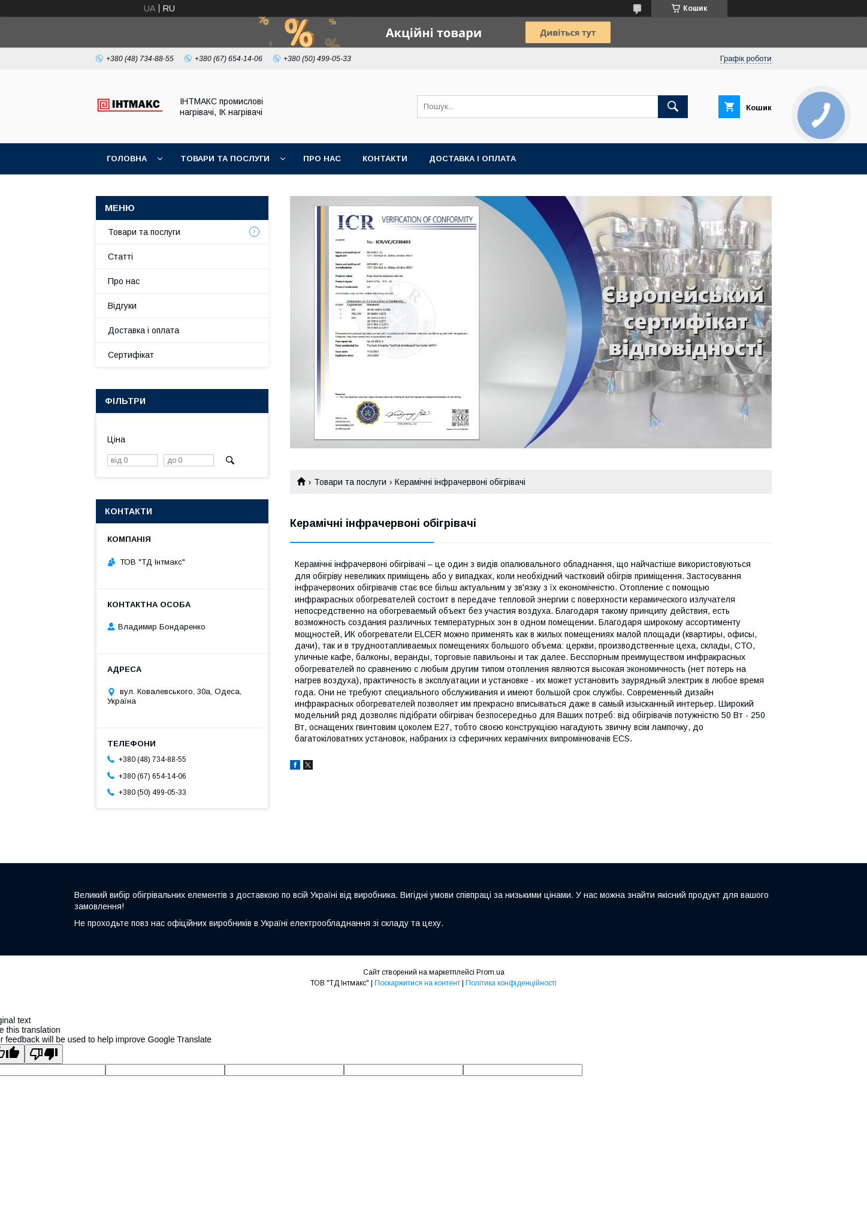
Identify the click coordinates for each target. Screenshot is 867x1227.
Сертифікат (131, 355)
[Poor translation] (44, 1054)
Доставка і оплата (472, 158)
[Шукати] (673, 106)
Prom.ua (490, 972)
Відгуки (122, 305)
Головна (127, 158)
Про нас (322, 158)
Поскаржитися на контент (417, 983)
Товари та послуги (225, 158)
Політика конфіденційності (511, 983)
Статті (120, 256)
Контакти (384, 158)
